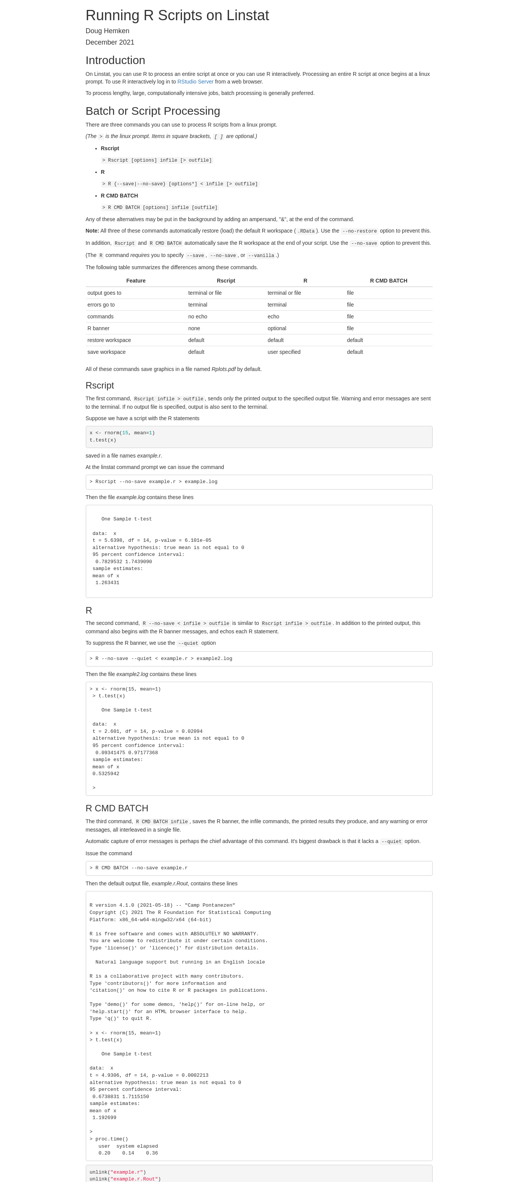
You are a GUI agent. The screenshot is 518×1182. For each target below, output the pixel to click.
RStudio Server (195, 82)
